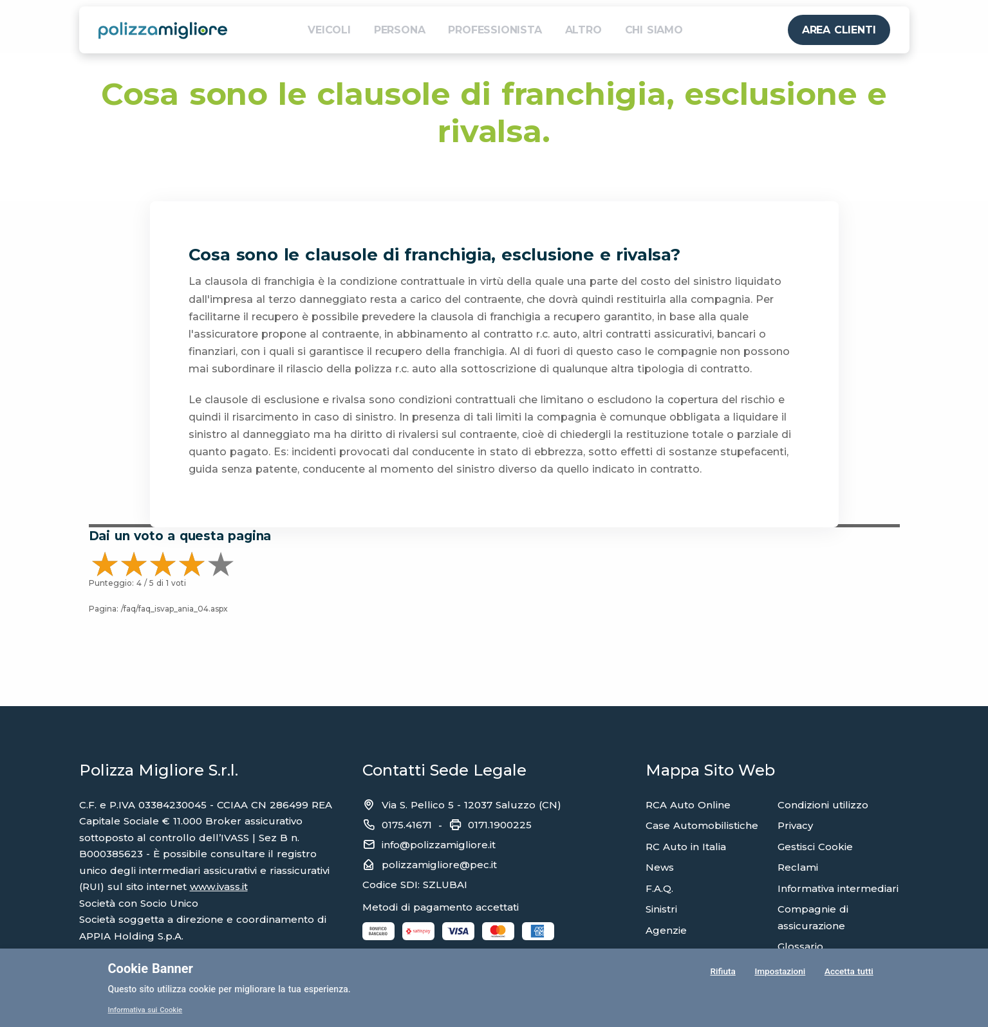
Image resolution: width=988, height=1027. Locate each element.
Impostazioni (779, 972)
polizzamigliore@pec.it (439, 865)
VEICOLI (329, 30)
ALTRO (583, 30)
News (660, 867)
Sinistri (661, 909)
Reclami (798, 867)
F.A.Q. (659, 888)
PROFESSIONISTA (494, 30)
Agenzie (666, 930)
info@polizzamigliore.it (439, 845)
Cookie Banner (150, 968)
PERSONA (399, 30)
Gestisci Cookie (815, 847)
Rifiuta (722, 972)
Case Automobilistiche (702, 825)
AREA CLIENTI (839, 30)
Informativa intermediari (838, 888)
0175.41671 (407, 825)
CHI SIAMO (654, 30)
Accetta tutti (848, 972)
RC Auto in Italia (686, 847)
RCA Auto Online (688, 805)
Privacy (795, 825)
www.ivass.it (219, 886)
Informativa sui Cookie (147, 1009)
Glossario (800, 946)
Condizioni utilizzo (823, 805)
